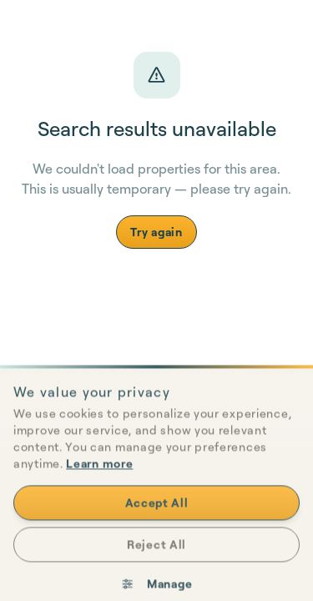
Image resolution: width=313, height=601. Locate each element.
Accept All (157, 519)
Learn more (99, 479)
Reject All (156, 560)
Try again (156, 232)
